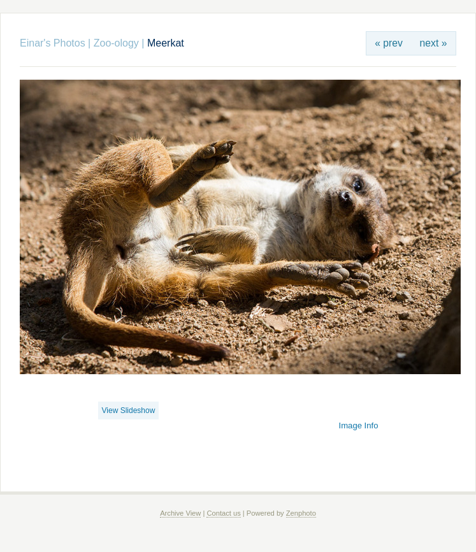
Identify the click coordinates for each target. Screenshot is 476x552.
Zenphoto (301, 513)
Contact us (223, 513)
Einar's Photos (52, 43)
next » (433, 43)
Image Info (359, 425)
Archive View (180, 513)
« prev (389, 43)
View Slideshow (128, 410)
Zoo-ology (116, 43)
